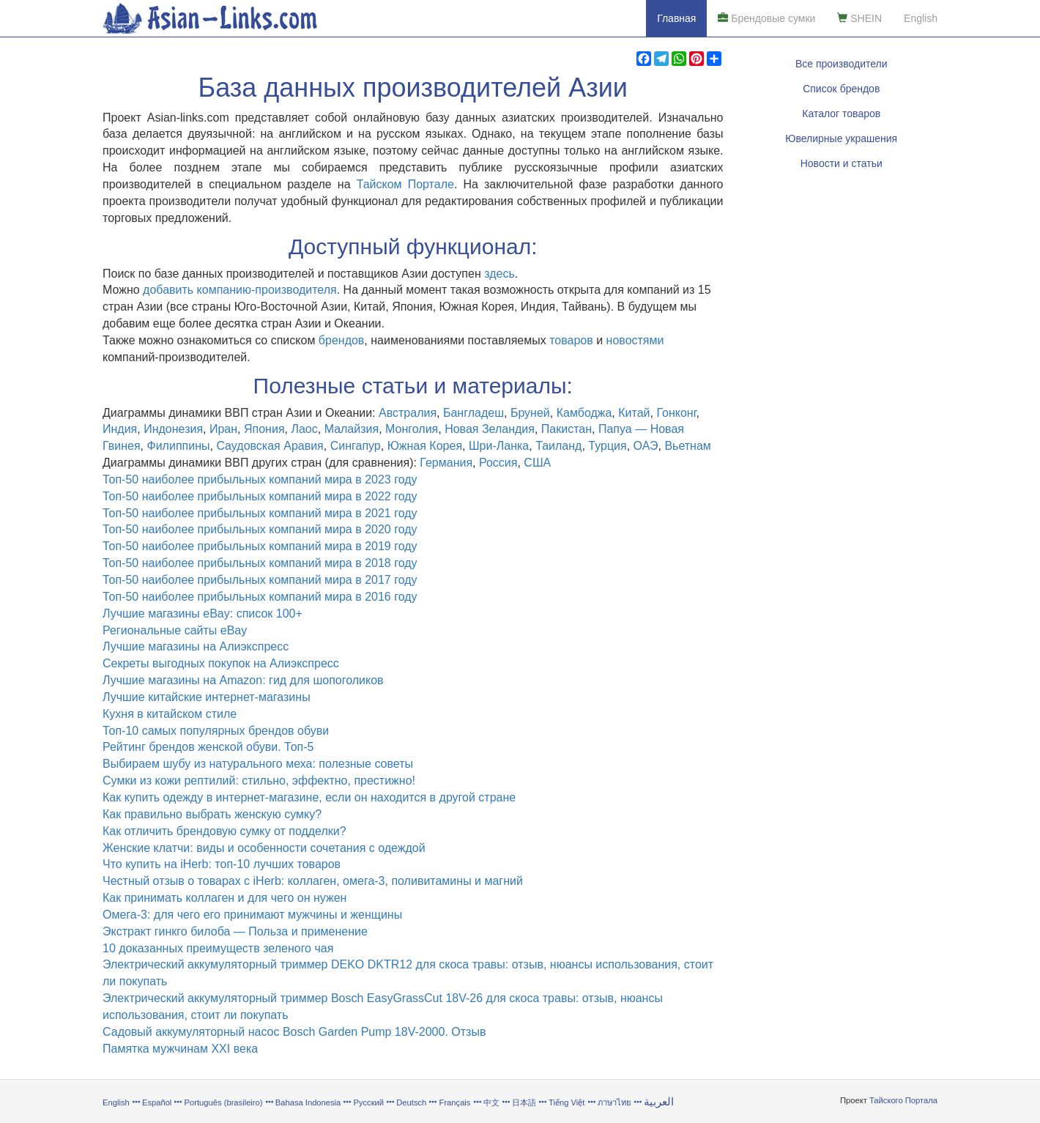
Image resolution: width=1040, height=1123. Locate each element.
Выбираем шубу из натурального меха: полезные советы (258, 763)
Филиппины (178, 446)
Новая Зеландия (490, 429)
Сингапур (355, 446)
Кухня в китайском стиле (170, 714)
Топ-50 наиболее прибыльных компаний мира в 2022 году (260, 496)
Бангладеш (473, 413)
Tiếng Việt (566, 1102)
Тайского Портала (903, 1100)
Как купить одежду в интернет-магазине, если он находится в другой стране (309, 797)
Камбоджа (584, 413)
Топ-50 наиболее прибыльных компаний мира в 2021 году (260, 513)
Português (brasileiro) (224, 1102)
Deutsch (411, 1102)
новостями (635, 340)
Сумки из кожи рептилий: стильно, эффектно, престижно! (259, 780)
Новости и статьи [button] (842, 163)
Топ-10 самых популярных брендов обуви (216, 730)
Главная (676, 18)
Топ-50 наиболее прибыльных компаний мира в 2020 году (260, 529)
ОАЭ (646, 446)
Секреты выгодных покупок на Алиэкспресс (221, 663)
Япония (264, 429)
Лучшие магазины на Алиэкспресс (196, 646)
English (920, 18)
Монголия (411, 429)
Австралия (408, 413)
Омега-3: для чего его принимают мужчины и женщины (252, 914)
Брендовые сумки (766, 18)
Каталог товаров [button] (841, 113)
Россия (498, 462)
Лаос (304, 429)
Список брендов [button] (841, 88)
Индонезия (173, 429)
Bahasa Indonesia (308, 1102)
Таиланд (558, 446)
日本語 (524, 1102)
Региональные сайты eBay (175, 630)
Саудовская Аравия (269, 446)
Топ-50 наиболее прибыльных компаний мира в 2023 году (260, 479)
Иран (223, 429)
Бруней (530, 413)
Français (455, 1102)
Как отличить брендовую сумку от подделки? (224, 831)
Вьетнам (687, 446)
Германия (446, 462)
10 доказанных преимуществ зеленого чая (218, 948)
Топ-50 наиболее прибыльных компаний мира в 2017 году (260, 580)
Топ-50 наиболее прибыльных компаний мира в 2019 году (260, 546)
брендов (342, 340)
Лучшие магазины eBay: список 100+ (202, 613)
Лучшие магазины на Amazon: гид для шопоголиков (243, 680)
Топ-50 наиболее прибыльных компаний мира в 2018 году (260, 563)
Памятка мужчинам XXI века (180, 1048)
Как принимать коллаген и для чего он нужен (224, 898)
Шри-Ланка (499, 446)
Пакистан (566, 429)
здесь (499, 273)
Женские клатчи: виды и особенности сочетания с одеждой (264, 848)
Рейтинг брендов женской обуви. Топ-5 (208, 747)
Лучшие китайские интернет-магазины (207, 697)
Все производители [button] (841, 64)
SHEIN (859, 18)
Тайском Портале (405, 184)
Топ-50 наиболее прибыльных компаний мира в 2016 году (260, 596)
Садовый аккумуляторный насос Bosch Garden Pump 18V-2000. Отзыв (294, 1032)
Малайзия (351, 429)
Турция (607, 446)
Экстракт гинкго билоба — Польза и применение (235, 931)
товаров (571, 340)
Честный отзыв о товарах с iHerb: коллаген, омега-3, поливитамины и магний (313, 881)
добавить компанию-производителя (240, 289)
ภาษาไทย (616, 1102)
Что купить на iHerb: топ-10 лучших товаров (222, 864)
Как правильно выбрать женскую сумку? (212, 814)
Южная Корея (424, 446)
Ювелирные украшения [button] (841, 138)
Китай (634, 413)
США (537, 462)
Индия (120, 429)
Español (156, 1102)
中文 (491, 1102)
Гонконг (676, 413)
